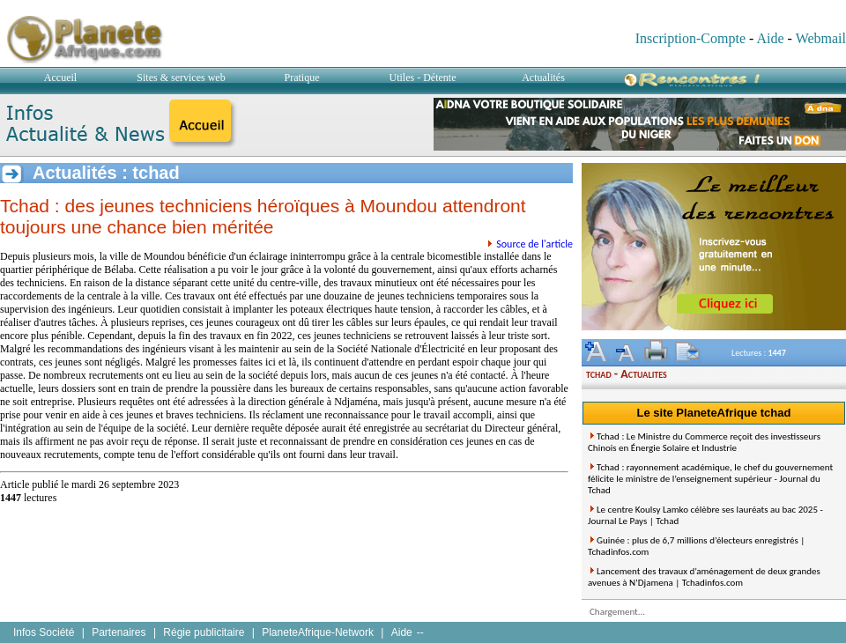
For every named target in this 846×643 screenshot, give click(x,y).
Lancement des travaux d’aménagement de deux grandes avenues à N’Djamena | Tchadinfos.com (704, 576)
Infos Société (43, 632)
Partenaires (118, 632)
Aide (769, 38)
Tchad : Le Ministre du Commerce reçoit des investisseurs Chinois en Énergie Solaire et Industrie (704, 442)
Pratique (302, 77)
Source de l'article (534, 244)
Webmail (821, 38)
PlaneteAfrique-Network (318, 632)
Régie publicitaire (203, 632)
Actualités (543, 77)
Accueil (60, 77)
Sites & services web (181, 77)
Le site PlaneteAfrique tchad (714, 412)
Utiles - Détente (423, 77)
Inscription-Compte (690, 38)
